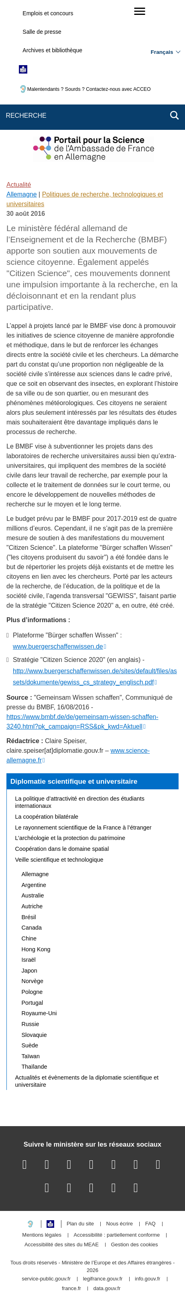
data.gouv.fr (107, 1288)
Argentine (34, 885)
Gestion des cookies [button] (134, 1245)
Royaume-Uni (39, 1013)
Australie (33, 895)
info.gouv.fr (147, 1279)
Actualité (18, 184)
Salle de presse (41, 32)
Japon (29, 970)
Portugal (32, 1003)
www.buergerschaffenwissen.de (58, 646)
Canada (32, 927)
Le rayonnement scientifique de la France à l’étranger (83, 827)
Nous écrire (119, 1224)
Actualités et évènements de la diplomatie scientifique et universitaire (87, 1081)
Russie (30, 1024)
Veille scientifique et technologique (59, 859)
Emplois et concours (47, 13)
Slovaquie (34, 1035)
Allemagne (21, 194)
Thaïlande (34, 1066)
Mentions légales (41, 1235)
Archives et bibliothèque (52, 50)
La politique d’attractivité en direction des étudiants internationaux (79, 802)
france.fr (71, 1288)
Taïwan (31, 1056)
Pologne (32, 992)
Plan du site (80, 1224)
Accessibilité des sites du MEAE (61, 1245)
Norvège (32, 981)
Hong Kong (36, 949)
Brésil (29, 917)
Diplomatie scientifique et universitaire (74, 781)
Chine (29, 938)
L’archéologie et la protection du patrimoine (70, 838)
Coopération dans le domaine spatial (62, 849)
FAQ (150, 1224)
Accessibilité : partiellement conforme (117, 1235)
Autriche (32, 906)
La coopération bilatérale (47, 816)
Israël (29, 960)
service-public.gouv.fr (46, 1279)
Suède (30, 1045)
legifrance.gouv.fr (103, 1279)
